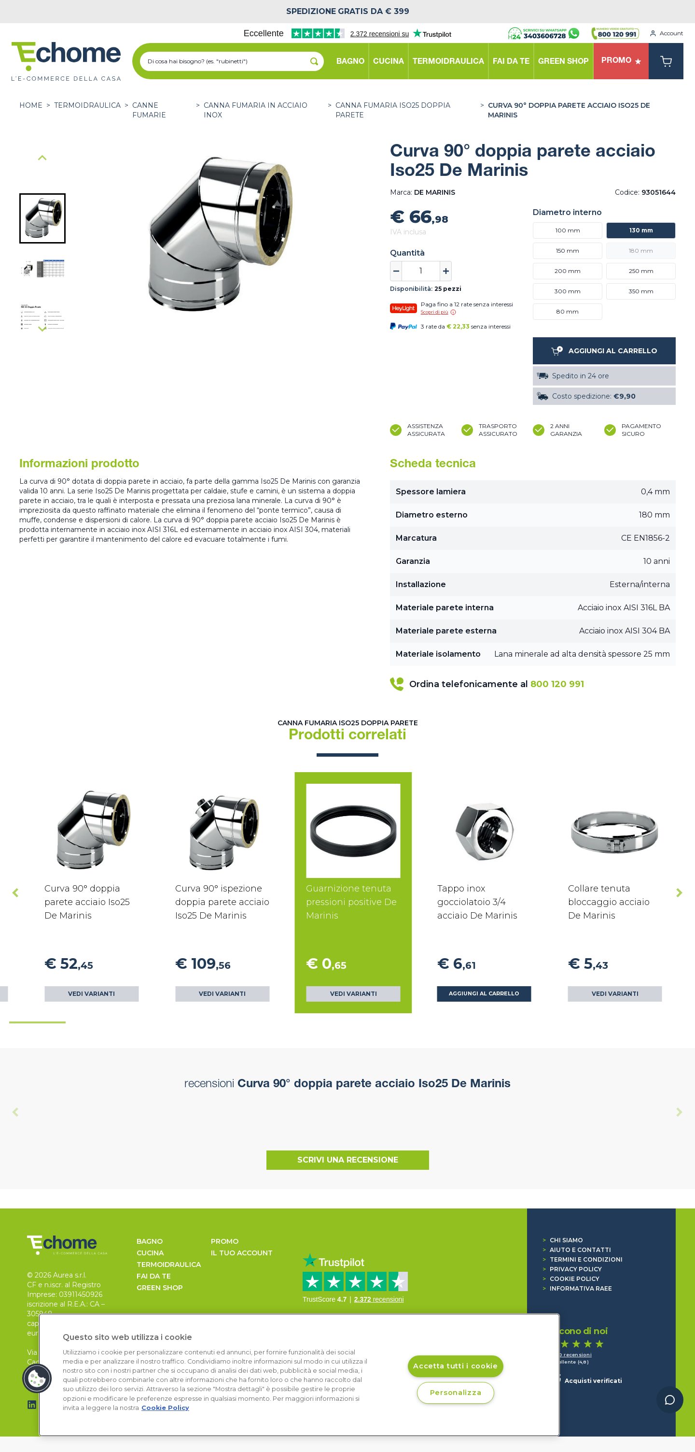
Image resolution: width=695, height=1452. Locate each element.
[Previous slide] (15, 1112)
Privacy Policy (572, 1269)
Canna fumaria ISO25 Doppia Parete (392, 110)
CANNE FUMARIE (149, 110)
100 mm (568, 230)
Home (30, 105)
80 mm (567, 311)
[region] (299, 1375)
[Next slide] (42, 328)
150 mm (567, 250)
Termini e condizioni (582, 1259)
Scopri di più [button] (438, 312)
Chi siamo (562, 1240)
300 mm (568, 291)
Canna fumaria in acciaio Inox (255, 110)
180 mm (641, 250)
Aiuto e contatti (576, 1249)
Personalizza (456, 1392)
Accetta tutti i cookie (455, 1366)
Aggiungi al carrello (484, 994)
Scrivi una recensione (347, 1159)
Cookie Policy (570, 1278)
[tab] (37, 1022)
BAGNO (150, 1241)
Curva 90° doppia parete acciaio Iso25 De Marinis (569, 110)
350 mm (641, 291)
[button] (42, 218)
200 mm (568, 270)
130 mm (641, 230)
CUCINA (150, 1253)
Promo (224, 1241)
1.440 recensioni (570, 1354)
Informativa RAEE (577, 1288)
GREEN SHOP (160, 1287)
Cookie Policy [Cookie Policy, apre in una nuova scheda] (165, 1407)
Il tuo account (242, 1253)
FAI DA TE (154, 1276)
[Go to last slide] (42, 158)
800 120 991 (557, 684)
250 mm (641, 270)
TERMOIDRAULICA (87, 105)
